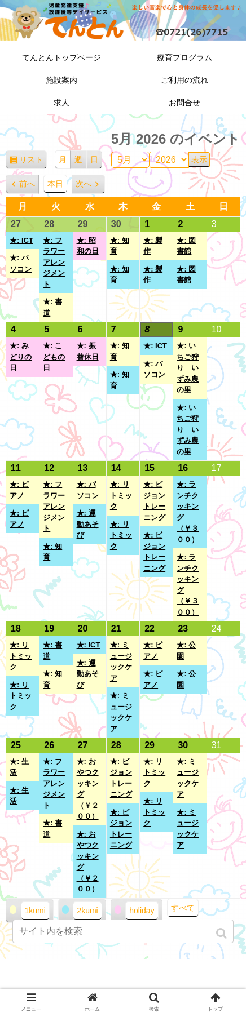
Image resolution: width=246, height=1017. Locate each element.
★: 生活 (19, 767)
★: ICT (21, 240)
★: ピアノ (19, 490)
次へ (83, 183)
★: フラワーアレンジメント (54, 262)
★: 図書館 (186, 246)
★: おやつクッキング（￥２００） (88, 789)
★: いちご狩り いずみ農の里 (188, 367)
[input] (123, 931)
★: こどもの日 (54, 356)
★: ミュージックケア (121, 661)
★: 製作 (152, 246)
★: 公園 (186, 650)
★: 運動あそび (88, 524)
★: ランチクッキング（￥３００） (188, 512)
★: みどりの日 (21, 356)
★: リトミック (121, 495)
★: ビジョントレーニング (154, 501)
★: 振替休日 (88, 351)
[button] (223, 933)
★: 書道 (52, 307)
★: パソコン (21, 263)
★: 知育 (119, 246)
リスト (33, 161)
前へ (27, 183)
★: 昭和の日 (88, 246)
